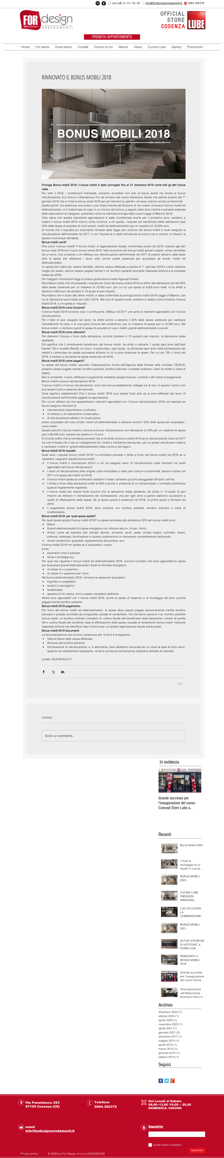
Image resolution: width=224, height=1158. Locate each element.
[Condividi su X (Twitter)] (53, 672)
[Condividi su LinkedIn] (62, 672)
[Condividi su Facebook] (43, 672)
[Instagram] (98, 3)
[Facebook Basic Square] (161, 1081)
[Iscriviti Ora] (197, 1150)
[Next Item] (195, 781)
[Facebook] (104, 3)
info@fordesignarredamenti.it (164, 3)
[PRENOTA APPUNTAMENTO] (112, 37)
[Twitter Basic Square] (166, 1081)
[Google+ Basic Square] (172, 1081)
